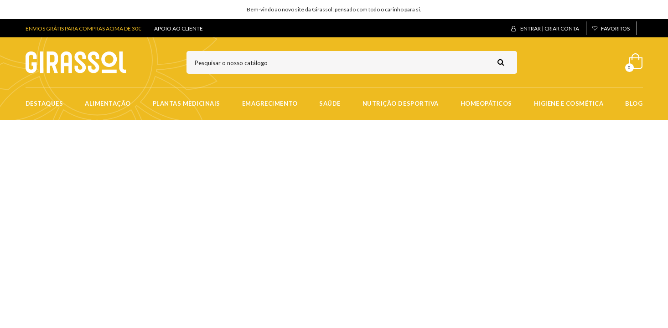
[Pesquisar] (351, 62)
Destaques (44, 103)
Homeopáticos (486, 103)
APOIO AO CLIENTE (178, 28)
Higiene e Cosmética (569, 103)
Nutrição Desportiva (400, 103)
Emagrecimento (270, 103)
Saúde (330, 103)
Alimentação (108, 103)
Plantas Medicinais (186, 103)
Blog (633, 103)
